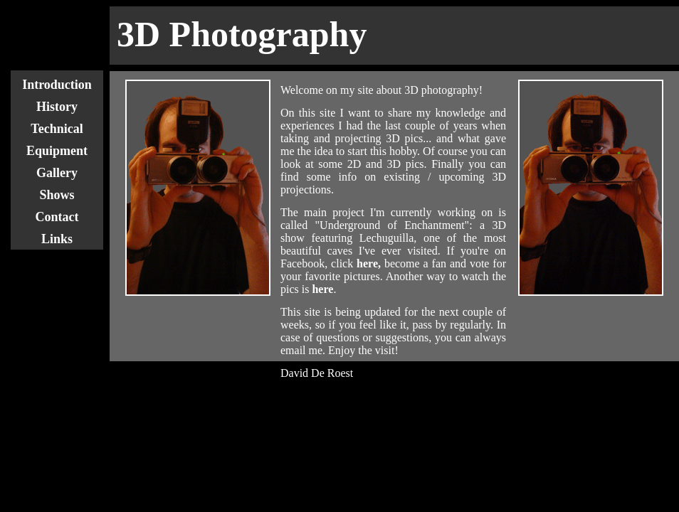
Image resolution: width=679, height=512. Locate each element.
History (57, 107)
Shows (56, 195)
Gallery (57, 173)
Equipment (57, 151)
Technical (57, 129)
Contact (57, 217)
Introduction (57, 85)
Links (57, 239)
